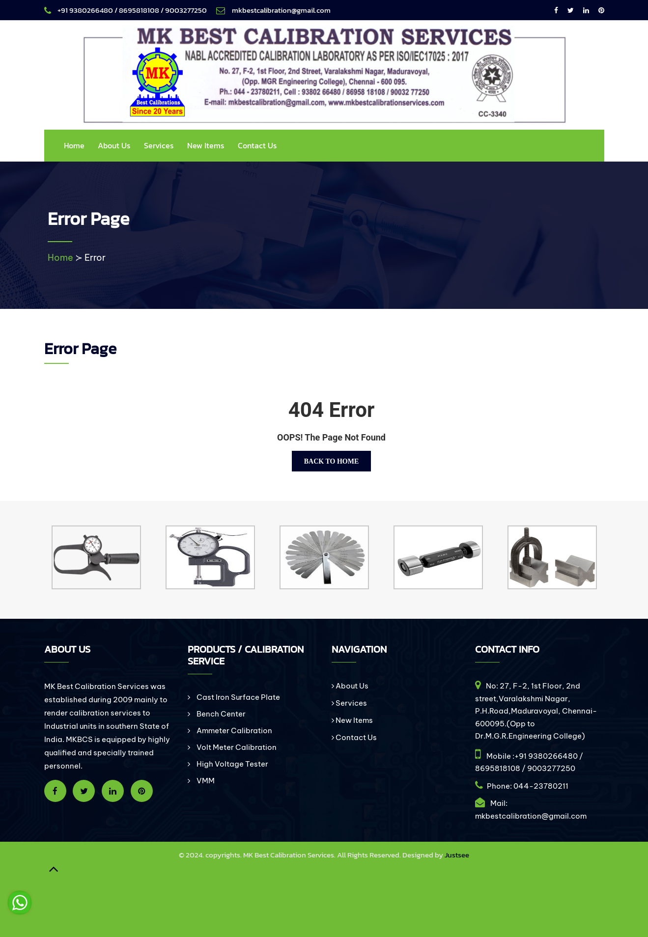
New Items (205, 145)
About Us (114, 145)
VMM (205, 780)
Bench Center (220, 713)
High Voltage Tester (231, 764)
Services (158, 145)
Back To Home (331, 461)
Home (74, 145)
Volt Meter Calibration (236, 747)
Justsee (457, 854)
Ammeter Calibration (233, 730)
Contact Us (257, 145)
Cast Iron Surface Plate (237, 697)
